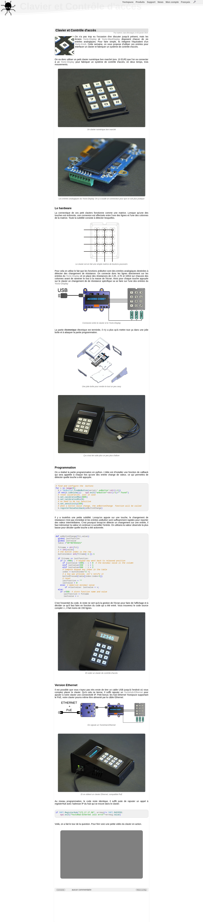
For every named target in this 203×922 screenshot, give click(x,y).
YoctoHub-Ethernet (133, 692)
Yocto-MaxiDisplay (111, 39)
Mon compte (172, 2)
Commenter (60, 890)
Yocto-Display (90, 39)
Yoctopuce (128, 2)
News (161, 2)
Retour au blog (141, 890)
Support (151, 2)
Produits (140, 2)
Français (185, 2)
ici (64, 608)
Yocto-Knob (80, 44)
